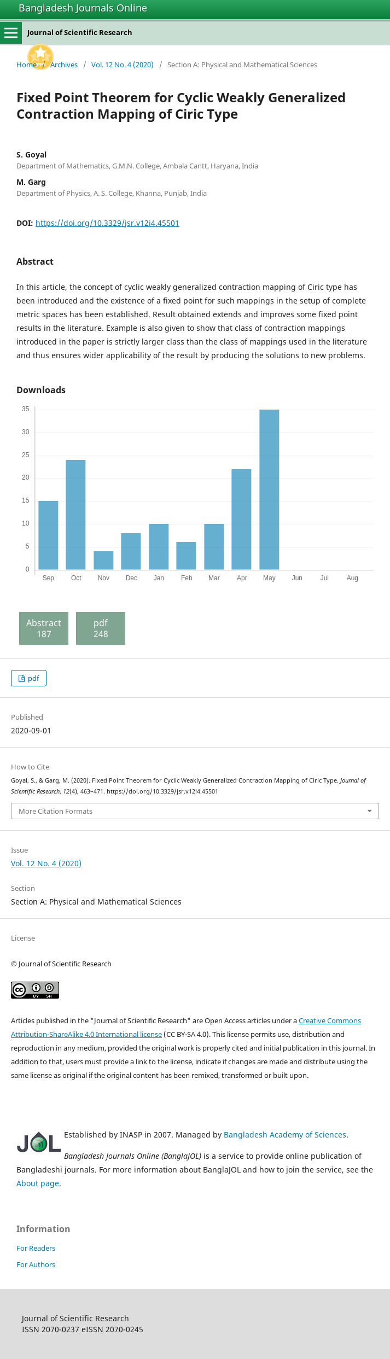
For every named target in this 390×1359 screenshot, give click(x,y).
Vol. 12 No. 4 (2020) (122, 64)
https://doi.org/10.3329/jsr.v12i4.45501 (107, 223)
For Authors (35, 1264)
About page (37, 1183)
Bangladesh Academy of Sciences (285, 1134)
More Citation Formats (55, 811)
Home (26, 64)
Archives (64, 64)
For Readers (35, 1248)
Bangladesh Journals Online (83, 7)
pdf (32, 678)
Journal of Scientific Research (79, 32)
